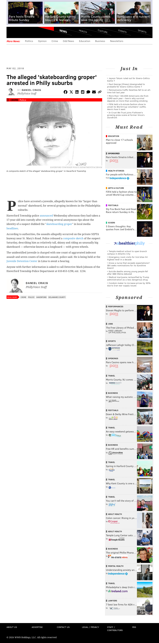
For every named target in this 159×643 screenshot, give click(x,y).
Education (84, 41)
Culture (102, 31)
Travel (111, 375)
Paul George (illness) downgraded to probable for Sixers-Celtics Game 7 (126, 85)
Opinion (42, 41)
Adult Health (115, 514)
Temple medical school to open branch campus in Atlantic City (127, 252)
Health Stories (116, 170)
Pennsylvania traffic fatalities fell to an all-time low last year (129, 91)
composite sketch (73, 238)
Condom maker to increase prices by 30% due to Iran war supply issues (128, 284)
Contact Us (63, 627)
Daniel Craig (31, 90)
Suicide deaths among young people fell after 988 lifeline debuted (127, 272)
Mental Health (115, 566)
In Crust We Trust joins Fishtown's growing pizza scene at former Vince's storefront (126, 115)
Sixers (111, 222)
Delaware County (57, 297)
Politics (29, 41)
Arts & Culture (116, 188)
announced (46, 215)
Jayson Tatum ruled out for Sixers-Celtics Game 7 (128, 79)
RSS (134, 627)
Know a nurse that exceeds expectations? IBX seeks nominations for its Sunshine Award (128, 265)
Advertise (37, 627)
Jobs (110, 323)
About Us (12, 627)
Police (23, 99)
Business (100, 41)
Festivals (113, 205)
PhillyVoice (28, 32)
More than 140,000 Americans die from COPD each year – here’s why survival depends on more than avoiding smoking (127, 98)
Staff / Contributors (115, 629)
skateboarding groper (59, 224)
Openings (113, 358)
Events (122, 31)
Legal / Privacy (90, 627)
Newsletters (116, 41)
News (63, 31)
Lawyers (112, 600)
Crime (55, 41)
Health (83, 31)
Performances (115, 306)
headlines (12, 228)
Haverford (41, 297)
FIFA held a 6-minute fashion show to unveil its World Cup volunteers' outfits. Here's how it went (126, 107)
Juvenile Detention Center (22, 261)
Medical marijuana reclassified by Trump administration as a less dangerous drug (128, 278)
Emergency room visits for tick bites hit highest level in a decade (127, 258)
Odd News (68, 41)
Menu (11, 32)
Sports (142, 31)
